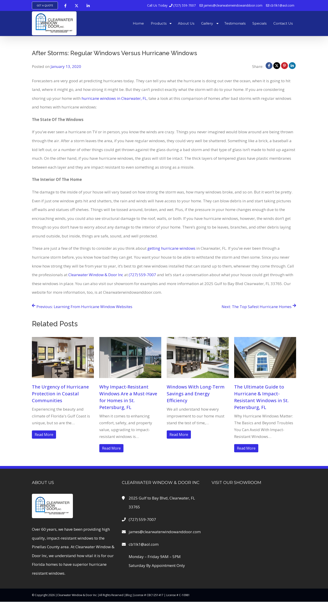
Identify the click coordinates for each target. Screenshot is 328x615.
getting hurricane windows (171, 248)
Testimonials (235, 23)
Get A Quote (45, 5)
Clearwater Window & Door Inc (95, 274)
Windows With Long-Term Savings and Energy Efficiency (196, 394)
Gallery (207, 23)
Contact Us (283, 23)
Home (138, 23)
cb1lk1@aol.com (280, 5)
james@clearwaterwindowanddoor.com (231, 5)
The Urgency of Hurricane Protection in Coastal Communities (60, 394)
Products (159, 23)
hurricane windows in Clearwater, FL (114, 98)
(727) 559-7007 (171, 5)
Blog (129, 595)
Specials (259, 23)
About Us (186, 23)
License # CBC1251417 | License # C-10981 (162, 595)
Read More (44, 434)
